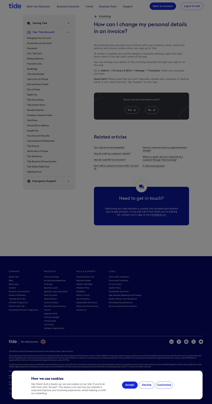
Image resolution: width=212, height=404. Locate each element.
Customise (164, 385)
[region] (107, 385)
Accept (129, 385)
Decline (146, 385)
